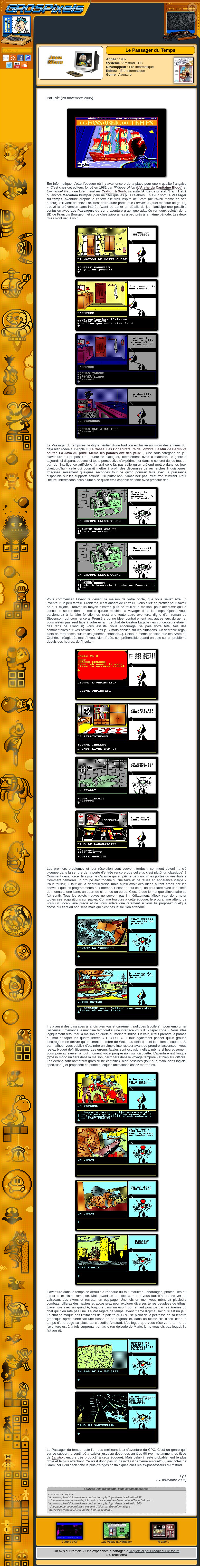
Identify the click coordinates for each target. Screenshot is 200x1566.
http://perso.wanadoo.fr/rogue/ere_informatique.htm (80, 1509)
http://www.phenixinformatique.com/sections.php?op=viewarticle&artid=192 (94, 1497)
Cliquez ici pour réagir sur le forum (154, 1551)
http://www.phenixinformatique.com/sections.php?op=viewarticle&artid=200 (94, 1503)
